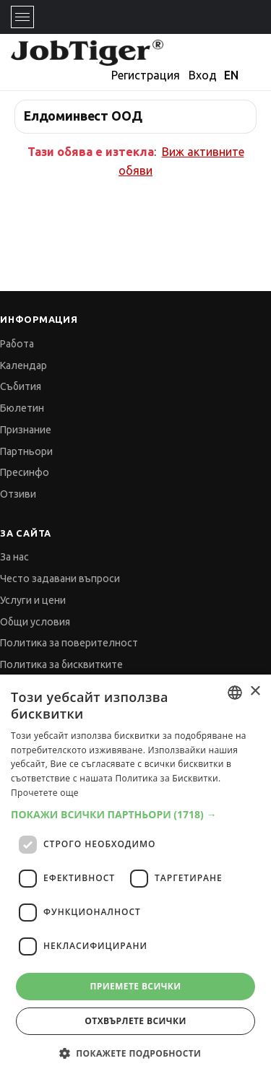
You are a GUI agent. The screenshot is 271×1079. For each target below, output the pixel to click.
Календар (23, 365)
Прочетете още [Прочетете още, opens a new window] (45, 792)
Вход (203, 75)
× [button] (254, 691)
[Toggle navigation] (22, 17)
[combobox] (235, 692)
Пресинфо (24, 472)
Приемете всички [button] (135, 986)
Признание (25, 430)
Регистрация (145, 75)
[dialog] (135, 877)
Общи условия (35, 622)
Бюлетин (22, 408)
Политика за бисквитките (61, 664)
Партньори (26, 451)
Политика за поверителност (69, 643)
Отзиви (18, 494)
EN (231, 75)
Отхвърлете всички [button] (135, 1021)
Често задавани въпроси (60, 578)
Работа (17, 344)
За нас (14, 557)
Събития (20, 386)
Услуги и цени (33, 600)
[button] (135, 814)
